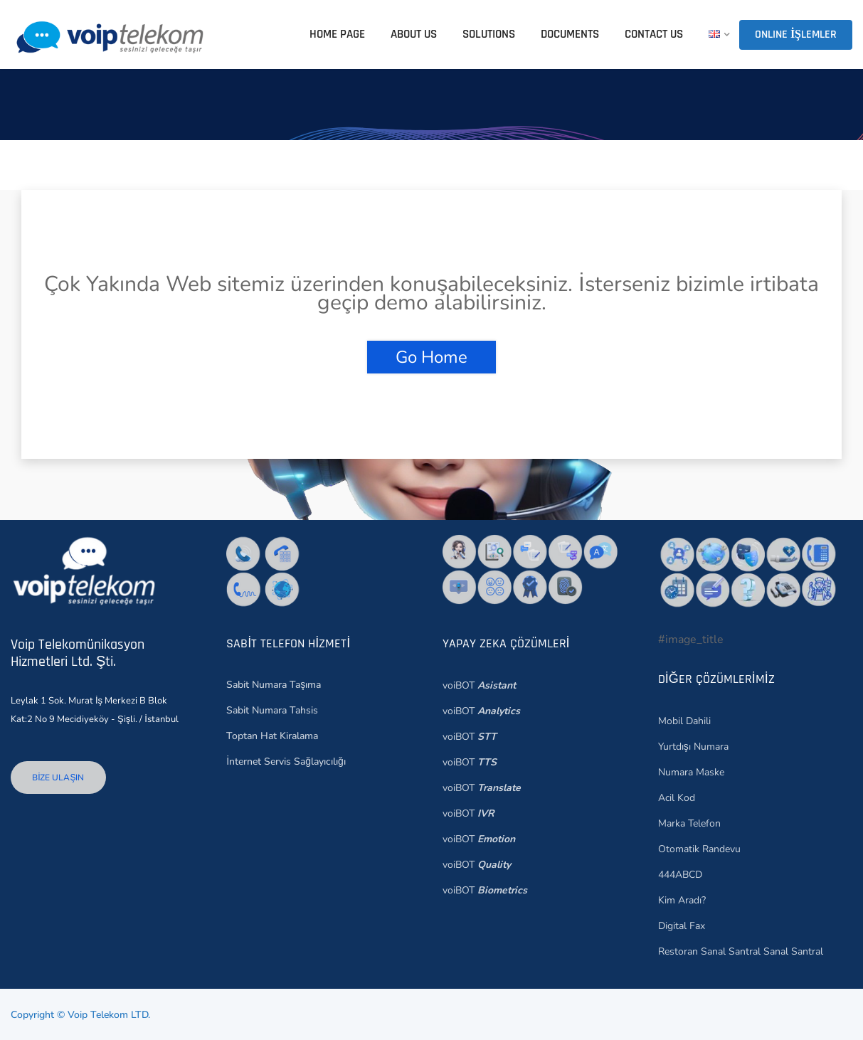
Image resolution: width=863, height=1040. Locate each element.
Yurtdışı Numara (693, 746)
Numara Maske (691, 772)
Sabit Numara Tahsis (272, 710)
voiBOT (479, 685)
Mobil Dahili (684, 721)
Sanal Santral (792, 951)
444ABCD (680, 874)
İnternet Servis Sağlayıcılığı (285, 761)
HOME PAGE (337, 34)
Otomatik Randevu (699, 849)
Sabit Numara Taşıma (273, 684)
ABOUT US (414, 34)
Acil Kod (676, 798)
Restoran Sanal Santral (709, 951)
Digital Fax (681, 926)
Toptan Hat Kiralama (272, 736)
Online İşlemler (796, 34)
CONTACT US (654, 34)
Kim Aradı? (682, 900)
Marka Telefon (689, 823)
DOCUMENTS (570, 34)
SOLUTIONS (488, 34)
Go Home (431, 357)
